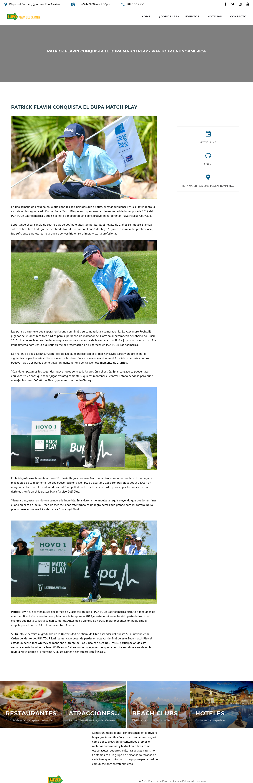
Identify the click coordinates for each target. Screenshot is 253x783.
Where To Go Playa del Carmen (165, 781)
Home (146, 16)
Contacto (238, 16)
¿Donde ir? (168, 16)
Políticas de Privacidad (194, 781)
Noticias (215, 16)
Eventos (192, 16)
